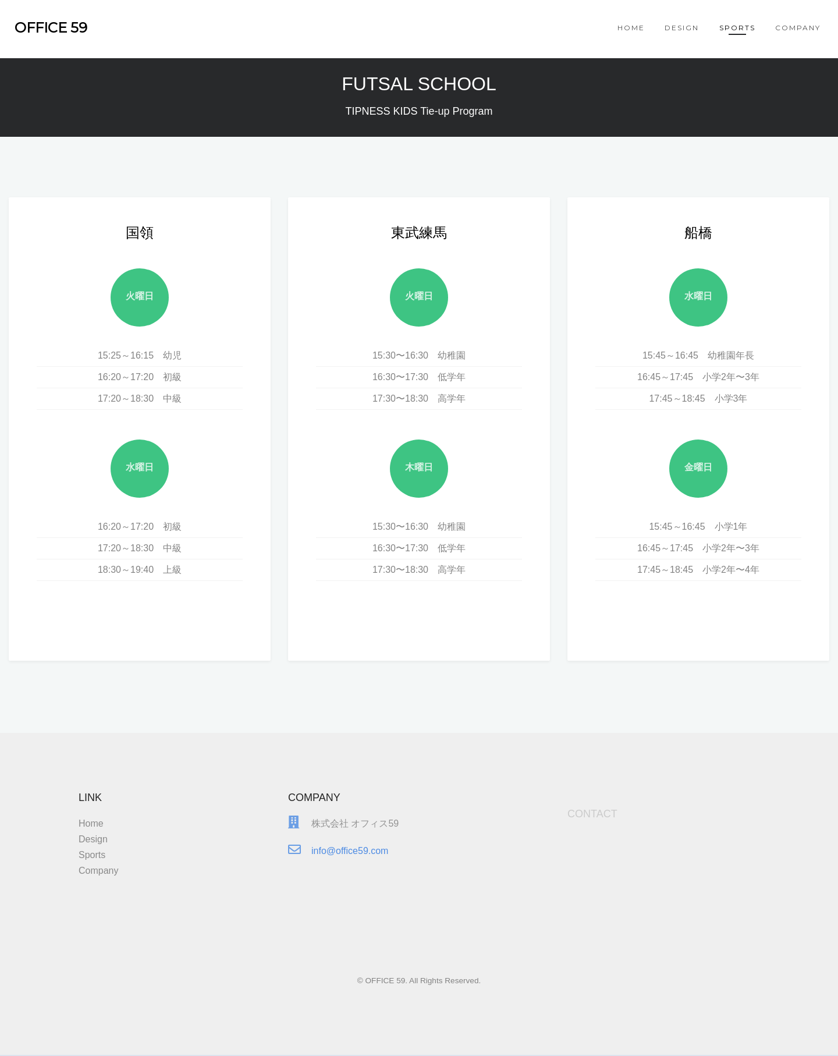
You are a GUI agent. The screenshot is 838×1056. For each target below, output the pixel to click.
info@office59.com (349, 860)
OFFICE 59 (51, 27)
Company (798, 27)
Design (682, 27)
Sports (737, 27)
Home (631, 27)
